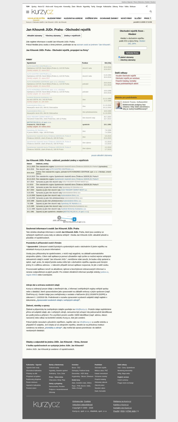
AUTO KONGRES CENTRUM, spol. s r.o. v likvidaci (46, 82)
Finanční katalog (100, 379)
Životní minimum (31, 382)
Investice (75, 365)
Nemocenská (53, 386)
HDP (82, 373)
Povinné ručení (31, 388)
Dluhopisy (75, 370)
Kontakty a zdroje (53, 328)
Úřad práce (53, 380)
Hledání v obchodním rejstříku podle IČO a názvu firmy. (132, 41)
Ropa (74, 386)
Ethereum (90, 376)
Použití (116, 411)
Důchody (52, 392)
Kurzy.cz (28, 22)
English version (123, 377)
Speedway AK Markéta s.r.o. (37, 130)
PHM (78, 386)
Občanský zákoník (101, 382)
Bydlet (147, 2)
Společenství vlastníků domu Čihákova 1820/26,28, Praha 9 (49, 136)
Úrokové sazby (54, 368)
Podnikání (98, 365)
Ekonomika (75, 373)
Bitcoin (79, 7)
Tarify (93, 7)
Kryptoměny (76, 376)
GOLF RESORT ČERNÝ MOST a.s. (40, 117)
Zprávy (33, 7)
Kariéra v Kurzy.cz (121, 405)
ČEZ (78, 368)
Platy (63, 380)
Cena (124, 368)
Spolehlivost (130, 368)
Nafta (88, 386)
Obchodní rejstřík (38, 22)
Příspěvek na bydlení (33, 376)
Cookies (87, 401)
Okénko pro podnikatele (126, 97)
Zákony (115, 7)
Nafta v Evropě (77, 388)
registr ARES (31, 275)
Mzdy (59, 380)
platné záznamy (126, 57)
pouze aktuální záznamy (101, 155)
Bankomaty (59, 365)
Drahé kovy (76, 380)
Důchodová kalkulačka (33, 370)
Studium (153, 2)
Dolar (63, 373)
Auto (119, 368)
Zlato (73, 7)
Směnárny (52, 373)
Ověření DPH (91, 18)
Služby (138, 18)
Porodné (61, 386)
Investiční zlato (81, 383)
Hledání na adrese (73, 18)
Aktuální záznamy (34, 36)
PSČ (106, 370)
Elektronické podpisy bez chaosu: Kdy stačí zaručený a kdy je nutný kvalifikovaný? (136, 106)
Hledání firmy (54, 18)
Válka (127, 7)
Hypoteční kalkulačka (33, 385)
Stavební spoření (62, 370)
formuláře (102, 391)
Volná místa (59, 377)
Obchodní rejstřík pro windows (128, 78)
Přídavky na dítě (31, 373)
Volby (119, 373)
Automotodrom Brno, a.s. (36, 105)
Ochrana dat (77, 401)
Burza (74, 368)
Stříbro (89, 383)
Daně (96, 391)
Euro (59, 373)
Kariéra (124, 2)
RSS (123, 411)
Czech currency (123, 380)
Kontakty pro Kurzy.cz (122, 408)
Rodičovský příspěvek (33, 379)
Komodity (66, 7)
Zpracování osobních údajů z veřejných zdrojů (58, 300)
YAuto (135, 2)
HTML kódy (131, 411)
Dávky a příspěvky (55, 383)
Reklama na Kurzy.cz (122, 401)
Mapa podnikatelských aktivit (127, 84)
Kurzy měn (58, 7)
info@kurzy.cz (81, 309)
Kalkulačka (107, 7)
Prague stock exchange (125, 383)
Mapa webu (126, 373)
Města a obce (99, 370)
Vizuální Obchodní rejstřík (126, 76)
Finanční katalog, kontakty (126, 81)
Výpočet (38, 365)
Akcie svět (49, 7)
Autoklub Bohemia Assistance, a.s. (39, 97)
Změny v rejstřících (72, 36)
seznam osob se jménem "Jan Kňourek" (93, 45)
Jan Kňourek (49, 22)
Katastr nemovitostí (101, 373)
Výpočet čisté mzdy (32, 368)
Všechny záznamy (53, 36)
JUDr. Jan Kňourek (60, 22)
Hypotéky (86, 7)
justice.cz (104, 272)
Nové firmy (126, 18)
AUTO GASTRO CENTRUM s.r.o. (39, 66)
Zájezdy (129, 2)
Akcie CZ (41, 7)
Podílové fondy (84, 370)
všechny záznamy (126, 60)
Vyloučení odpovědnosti (82, 405)
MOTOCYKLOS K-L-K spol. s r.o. (39, 122)
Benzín (83, 386)
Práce (121, 7)
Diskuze (132, 7)
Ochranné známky (109, 18)
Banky (51, 365)
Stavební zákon (100, 388)
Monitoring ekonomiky (125, 370)
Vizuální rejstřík (36, 18)
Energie (99, 7)
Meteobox (141, 2)
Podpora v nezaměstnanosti (58, 389)
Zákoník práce (99, 385)
